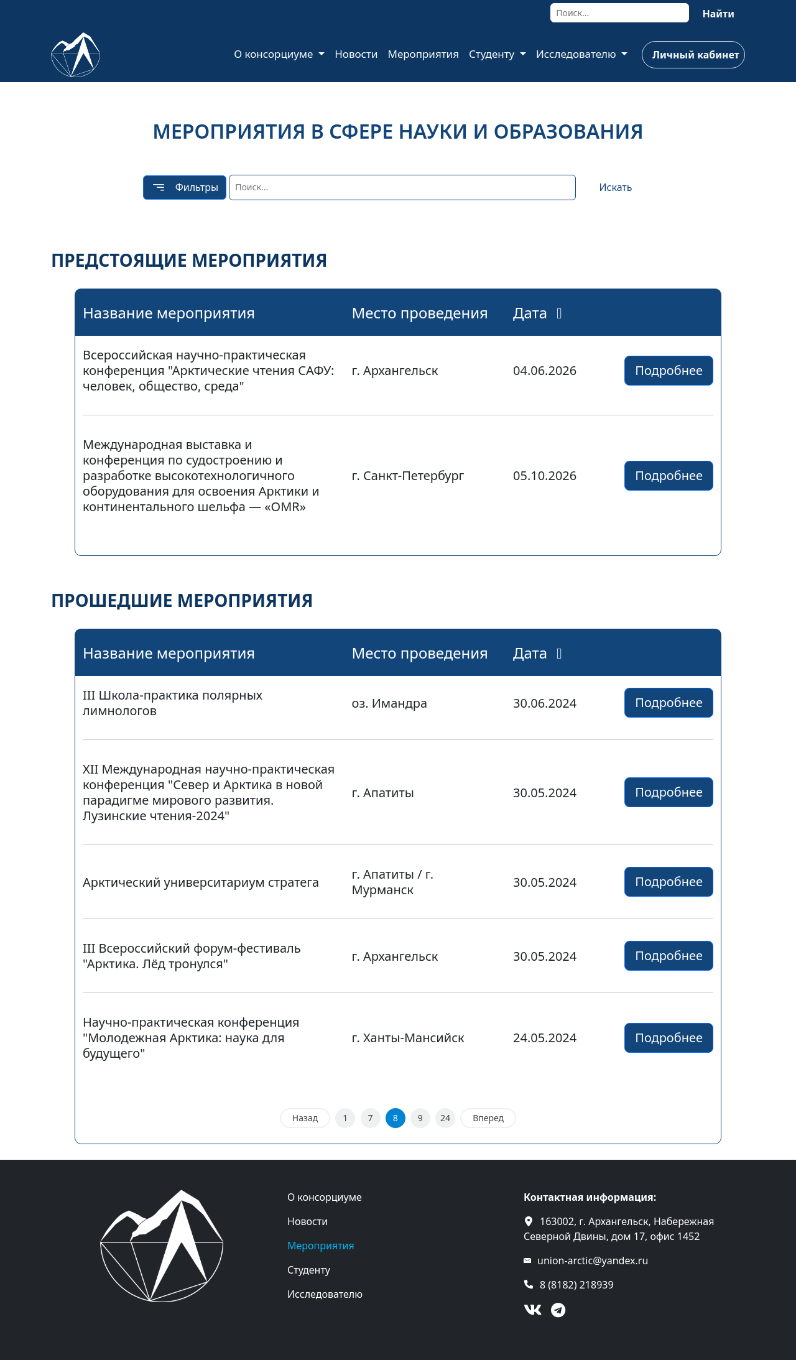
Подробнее (669, 370)
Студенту (493, 54)
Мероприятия (423, 54)
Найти (718, 14)
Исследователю (577, 54)
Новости (356, 54)
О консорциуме (275, 54)
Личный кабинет (695, 55)
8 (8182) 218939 (577, 1285)
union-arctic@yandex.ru (592, 1260)
